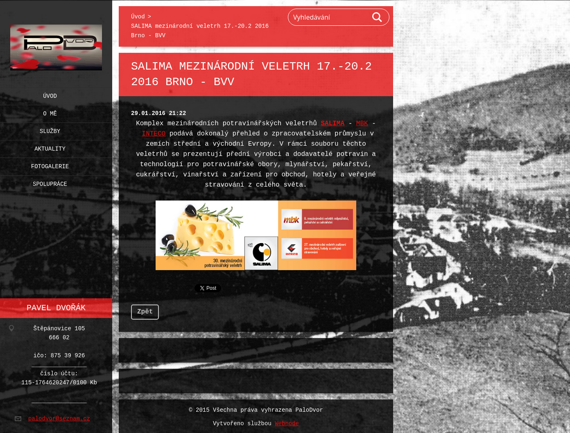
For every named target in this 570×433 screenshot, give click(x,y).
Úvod (50, 94)
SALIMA (332, 123)
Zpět (145, 310)
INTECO (154, 133)
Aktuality (50, 147)
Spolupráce (50, 182)
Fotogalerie (50, 165)
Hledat (377, 17)
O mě (50, 112)
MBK (362, 123)
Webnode (287, 422)
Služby (50, 129)
